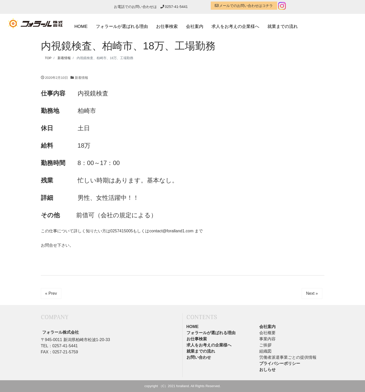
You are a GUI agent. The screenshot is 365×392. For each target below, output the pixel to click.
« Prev (51, 293)
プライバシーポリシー (279, 363)
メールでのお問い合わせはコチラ (244, 6)
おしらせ (267, 369)
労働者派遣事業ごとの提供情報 (287, 357)
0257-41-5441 (174, 7)
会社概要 (267, 333)
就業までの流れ (282, 26)
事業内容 (267, 339)
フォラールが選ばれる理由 (122, 26)
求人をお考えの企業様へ (235, 26)
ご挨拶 (265, 345)
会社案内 (194, 26)
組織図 (265, 351)
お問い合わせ (198, 357)
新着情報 (81, 78)
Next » (312, 293)
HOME (81, 26)
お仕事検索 (167, 26)
